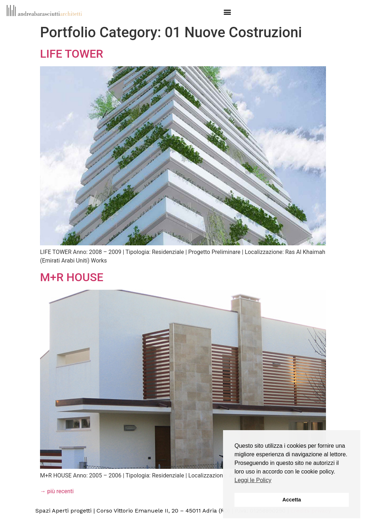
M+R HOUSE (71, 277)
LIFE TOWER (71, 54)
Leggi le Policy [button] (252, 480)
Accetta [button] (291, 500)
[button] (227, 12)
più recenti (57, 491)
